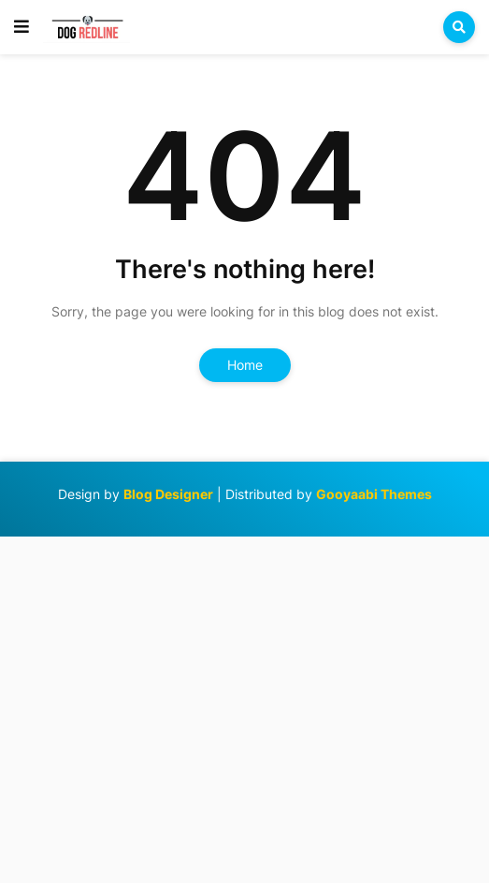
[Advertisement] (244, 708)
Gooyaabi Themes (374, 494)
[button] (21, 27)
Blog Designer (168, 494)
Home (245, 365)
